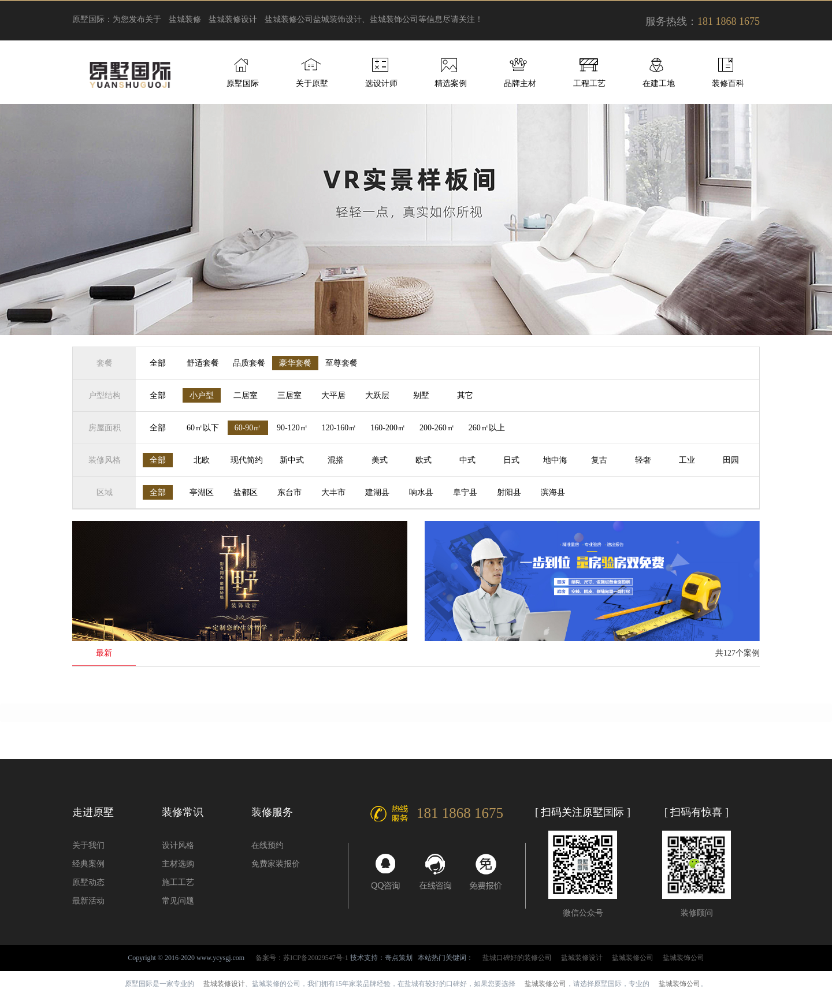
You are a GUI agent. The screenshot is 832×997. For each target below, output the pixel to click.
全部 (158, 363)
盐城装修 (185, 19)
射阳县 (509, 492)
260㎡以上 (487, 427)
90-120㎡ (292, 427)
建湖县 (377, 492)
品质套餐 (249, 363)
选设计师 (381, 83)
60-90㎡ (248, 427)
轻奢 (643, 460)
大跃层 (377, 395)
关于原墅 (312, 83)
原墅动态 (88, 882)
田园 (731, 460)
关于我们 (88, 845)
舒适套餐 (203, 363)
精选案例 (450, 83)
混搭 (336, 460)
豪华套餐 (295, 363)
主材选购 (178, 864)
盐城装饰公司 (683, 958)
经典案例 (88, 864)
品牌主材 (520, 83)
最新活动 (88, 900)
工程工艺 (589, 83)
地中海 (555, 460)
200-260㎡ (437, 427)
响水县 (421, 492)
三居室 (289, 395)
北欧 (202, 460)
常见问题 (178, 900)
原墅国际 (242, 83)
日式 (511, 460)
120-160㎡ (339, 427)
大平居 (333, 395)
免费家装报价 (275, 864)
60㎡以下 (203, 427)
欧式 (423, 460)
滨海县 (553, 492)
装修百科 (728, 83)
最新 (104, 653)
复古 (599, 460)
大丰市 (333, 492)
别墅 (421, 395)
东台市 (289, 492)
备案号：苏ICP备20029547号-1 (301, 958)
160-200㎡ (388, 427)
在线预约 (267, 845)
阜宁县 (465, 492)
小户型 (202, 395)
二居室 (245, 395)
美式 (380, 460)
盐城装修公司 (289, 19)
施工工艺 (178, 882)
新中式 (292, 460)
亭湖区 (202, 492)
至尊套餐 (341, 363)
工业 (687, 460)
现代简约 (247, 460)
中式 (467, 460)
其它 (465, 395)
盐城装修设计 (233, 19)
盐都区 (245, 492)
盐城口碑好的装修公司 (517, 958)
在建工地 (658, 83)
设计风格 (178, 845)
